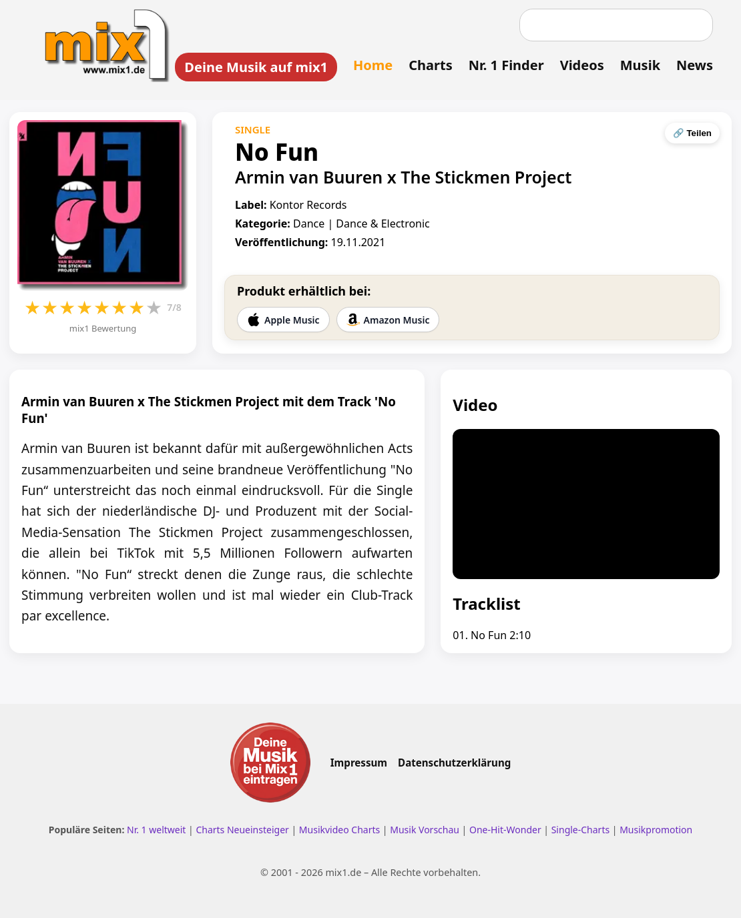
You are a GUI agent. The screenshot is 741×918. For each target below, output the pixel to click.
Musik (640, 65)
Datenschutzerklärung (454, 762)
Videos (582, 65)
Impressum (358, 762)
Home (373, 65)
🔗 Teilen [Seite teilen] (692, 133)
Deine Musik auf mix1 (256, 67)
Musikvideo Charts (339, 829)
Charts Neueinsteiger (242, 829)
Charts (430, 65)
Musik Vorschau (424, 829)
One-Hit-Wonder (505, 829)
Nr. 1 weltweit (156, 829)
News (694, 65)
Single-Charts (580, 829)
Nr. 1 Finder (506, 65)
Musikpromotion (656, 829)
